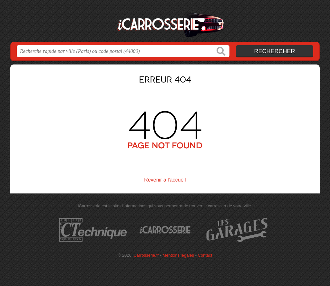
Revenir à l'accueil (165, 179)
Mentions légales (178, 255)
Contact (205, 255)
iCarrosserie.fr (165, 23)
